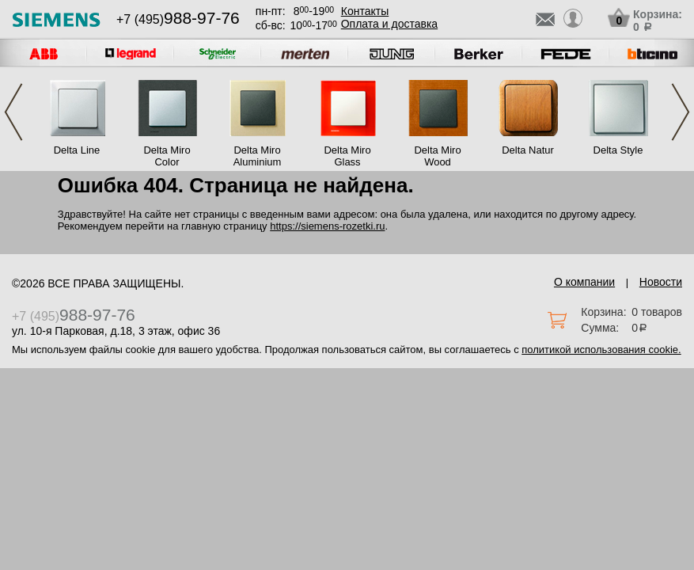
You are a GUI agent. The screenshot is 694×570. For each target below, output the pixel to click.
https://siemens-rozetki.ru (327, 226)
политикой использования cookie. (601, 349)
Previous (13, 112)
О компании (584, 282)
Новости (660, 282)
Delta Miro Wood (437, 156)
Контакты (365, 11)
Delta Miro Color (166, 156)
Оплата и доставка (389, 23)
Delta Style (618, 150)
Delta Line (77, 150)
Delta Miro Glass (347, 156)
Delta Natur (528, 150)
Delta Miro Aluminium (257, 156)
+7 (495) (178, 19)
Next (680, 112)
